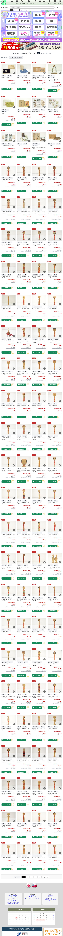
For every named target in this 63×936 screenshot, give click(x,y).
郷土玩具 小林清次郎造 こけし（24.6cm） (24, 535)
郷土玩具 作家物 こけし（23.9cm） (53, 180)
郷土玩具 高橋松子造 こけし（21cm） (23, 729)
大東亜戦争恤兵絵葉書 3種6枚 (8, 145)
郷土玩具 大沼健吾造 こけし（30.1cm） (8, 826)
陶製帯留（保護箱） (6, 77)
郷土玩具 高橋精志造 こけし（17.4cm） (54, 341)
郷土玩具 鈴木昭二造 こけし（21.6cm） (23, 568)
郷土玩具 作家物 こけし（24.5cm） (53, 826)
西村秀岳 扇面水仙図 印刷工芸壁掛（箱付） (39, 78)
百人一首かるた (20, 145)
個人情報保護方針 (50, 898)
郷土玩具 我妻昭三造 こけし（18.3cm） (8, 761)
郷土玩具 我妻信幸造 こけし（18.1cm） (38, 406)
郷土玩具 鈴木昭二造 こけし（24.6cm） (38, 568)
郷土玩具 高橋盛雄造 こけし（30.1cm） (38, 277)
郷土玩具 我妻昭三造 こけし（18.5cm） (23, 406)
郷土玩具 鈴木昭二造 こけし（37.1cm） (38, 600)
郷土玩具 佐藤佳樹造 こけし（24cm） (8, 729)
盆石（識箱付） (51, 145)
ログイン (12, 2)
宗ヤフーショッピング (13, 899)
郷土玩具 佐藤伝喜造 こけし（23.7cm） (54, 632)
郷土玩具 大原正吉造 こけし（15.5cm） (8, 374)
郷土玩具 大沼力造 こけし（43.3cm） (7, 180)
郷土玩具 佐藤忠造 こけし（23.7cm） (7, 277)
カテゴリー (4, 7)
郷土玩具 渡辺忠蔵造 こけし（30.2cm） (54, 794)
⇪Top (60, 933)
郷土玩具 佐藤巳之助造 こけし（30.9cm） (24, 697)
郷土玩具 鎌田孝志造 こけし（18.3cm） (54, 406)
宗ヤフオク (13, 900)
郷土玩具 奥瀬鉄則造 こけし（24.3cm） (38, 535)
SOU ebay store (13, 896)
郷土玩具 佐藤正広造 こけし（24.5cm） (38, 438)
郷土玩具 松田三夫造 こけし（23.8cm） (38, 664)
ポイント (49, 2)
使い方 (17, 2)
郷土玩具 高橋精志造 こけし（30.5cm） (38, 697)
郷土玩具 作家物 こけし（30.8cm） (53, 664)
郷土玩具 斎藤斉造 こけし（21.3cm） (23, 794)
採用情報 (50, 896)
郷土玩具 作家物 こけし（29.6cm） (22, 826)
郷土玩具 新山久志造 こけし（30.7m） (54, 858)
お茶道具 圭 (32, 896)
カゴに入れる (7, 88)
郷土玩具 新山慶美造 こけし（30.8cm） (38, 858)
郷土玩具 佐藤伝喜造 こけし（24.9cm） (23, 664)
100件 (38, 53)
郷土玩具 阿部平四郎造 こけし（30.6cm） (24, 212)
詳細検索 (17, 10)
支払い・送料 (29, 2)
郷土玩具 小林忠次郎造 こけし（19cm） (39, 729)
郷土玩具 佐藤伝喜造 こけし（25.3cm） (38, 632)
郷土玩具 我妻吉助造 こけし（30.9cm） (54, 471)
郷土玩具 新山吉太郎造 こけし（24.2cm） (24, 438)
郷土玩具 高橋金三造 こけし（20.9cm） (8, 794)
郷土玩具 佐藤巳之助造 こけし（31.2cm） (54, 697)
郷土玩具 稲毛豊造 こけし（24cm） (23, 245)
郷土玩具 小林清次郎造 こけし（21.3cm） (8, 535)
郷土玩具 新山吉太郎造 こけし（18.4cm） (8, 406)
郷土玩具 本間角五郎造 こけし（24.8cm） (8, 212)
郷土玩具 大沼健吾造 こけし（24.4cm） (54, 729)
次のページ (46, 877)
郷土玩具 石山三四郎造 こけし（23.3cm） (54, 600)
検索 (11, 9)
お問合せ (44, 2)
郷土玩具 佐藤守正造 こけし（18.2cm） (54, 374)
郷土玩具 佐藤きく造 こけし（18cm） (38, 374)
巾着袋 (3, 113)
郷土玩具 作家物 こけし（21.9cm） (37, 180)
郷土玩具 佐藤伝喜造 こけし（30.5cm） (23, 277)
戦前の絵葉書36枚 (36, 111)
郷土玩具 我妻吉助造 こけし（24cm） (54, 245)
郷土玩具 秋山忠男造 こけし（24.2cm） (8, 245)
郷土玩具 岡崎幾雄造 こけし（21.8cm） (23, 471)
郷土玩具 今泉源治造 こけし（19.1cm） (23, 761)
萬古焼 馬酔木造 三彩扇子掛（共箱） (38, 148)
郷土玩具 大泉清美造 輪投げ (8, 340)
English (59, 2)
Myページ (35, 2)
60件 (31, 53)
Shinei (32, 895)
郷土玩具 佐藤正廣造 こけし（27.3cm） (8, 309)
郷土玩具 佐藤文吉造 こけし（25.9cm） (38, 245)
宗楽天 (13, 898)
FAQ (40, 2)
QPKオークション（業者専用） (32, 898)
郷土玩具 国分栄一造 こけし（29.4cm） (8, 600)
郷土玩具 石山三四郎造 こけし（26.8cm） (8, 664)
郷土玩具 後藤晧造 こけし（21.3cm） (53, 761)
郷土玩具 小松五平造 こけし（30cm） (38, 309)
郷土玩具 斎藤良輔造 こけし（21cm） (8, 858)
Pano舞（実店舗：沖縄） (13, 903)
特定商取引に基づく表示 (50, 899)
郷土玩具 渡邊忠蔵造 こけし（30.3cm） (54, 277)
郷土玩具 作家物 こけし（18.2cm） (22, 180)
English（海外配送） (13, 895)
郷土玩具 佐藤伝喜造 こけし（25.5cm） (23, 632)
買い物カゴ (22, 2)
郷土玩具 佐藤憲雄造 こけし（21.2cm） (38, 471)
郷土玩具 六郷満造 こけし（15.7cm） (23, 341)
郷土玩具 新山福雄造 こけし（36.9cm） (23, 503)
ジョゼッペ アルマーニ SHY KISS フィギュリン (54, 80)
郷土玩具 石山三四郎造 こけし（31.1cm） (24, 600)
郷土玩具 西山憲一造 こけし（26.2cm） (8, 438)
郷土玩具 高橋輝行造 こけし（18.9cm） (38, 341)
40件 (27, 53)
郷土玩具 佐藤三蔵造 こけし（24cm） (23, 309)
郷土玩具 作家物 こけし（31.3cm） (37, 794)
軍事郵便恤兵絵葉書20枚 (53, 111)
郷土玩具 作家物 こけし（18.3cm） (22, 374)
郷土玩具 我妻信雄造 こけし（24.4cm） (38, 761)
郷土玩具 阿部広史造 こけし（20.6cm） (8, 471)
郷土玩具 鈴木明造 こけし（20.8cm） (7, 568)
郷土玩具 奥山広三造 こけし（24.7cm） (8, 632)
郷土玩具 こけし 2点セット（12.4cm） (54, 568)
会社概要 (55, 2)
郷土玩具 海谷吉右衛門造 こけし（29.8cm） (8, 697)
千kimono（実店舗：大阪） (13, 902)
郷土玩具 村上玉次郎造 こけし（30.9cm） (39, 503)
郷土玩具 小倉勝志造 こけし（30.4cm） (8, 503)
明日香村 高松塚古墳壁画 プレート (24, 112)
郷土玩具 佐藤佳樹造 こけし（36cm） (54, 535)
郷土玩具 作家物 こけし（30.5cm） (53, 503)
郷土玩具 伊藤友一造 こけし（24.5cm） (23, 858)
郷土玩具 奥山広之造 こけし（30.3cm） (54, 309)
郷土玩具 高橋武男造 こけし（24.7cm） (54, 212)
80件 (34, 53)
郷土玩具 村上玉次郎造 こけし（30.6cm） (39, 826)
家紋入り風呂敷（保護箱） (22, 77)
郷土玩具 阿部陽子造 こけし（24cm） (38, 212)
